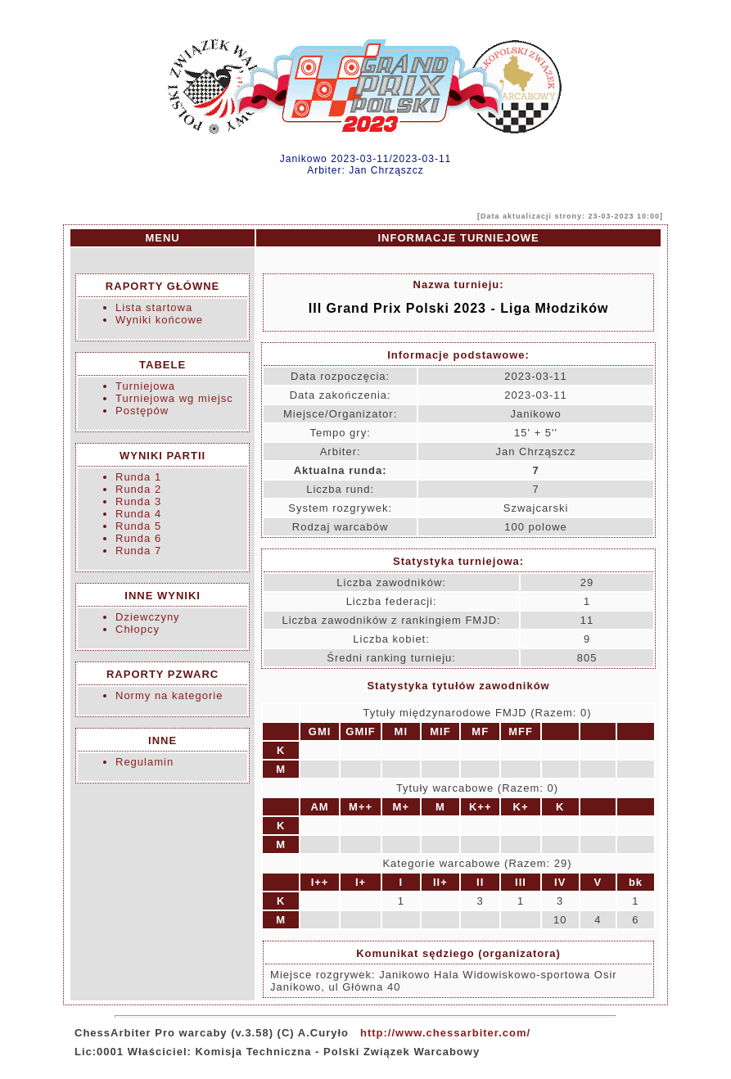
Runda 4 (138, 514)
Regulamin (144, 762)
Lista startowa (153, 307)
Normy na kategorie (169, 695)
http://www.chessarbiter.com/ (445, 1033)
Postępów (142, 410)
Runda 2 (138, 489)
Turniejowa (145, 386)
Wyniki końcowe (159, 320)
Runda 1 (138, 477)
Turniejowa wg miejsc (174, 398)
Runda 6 (138, 538)
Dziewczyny (147, 617)
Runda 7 (138, 550)
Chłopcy (137, 629)
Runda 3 (138, 501)
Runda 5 (138, 526)
